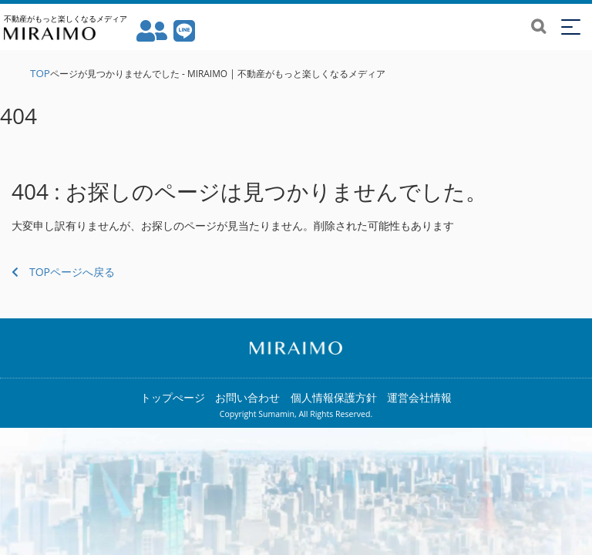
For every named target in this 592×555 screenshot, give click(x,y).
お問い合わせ (247, 397)
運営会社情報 (419, 397)
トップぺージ (172, 397)
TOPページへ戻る (63, 271)
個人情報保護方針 (334, 397)
